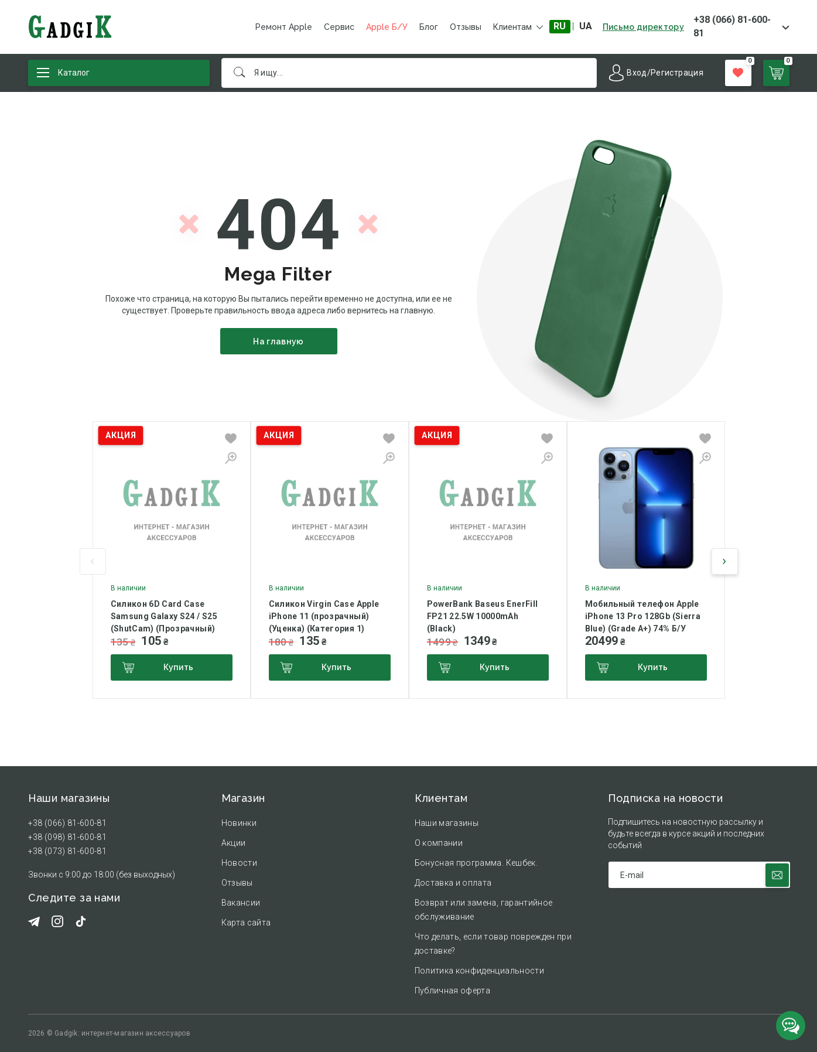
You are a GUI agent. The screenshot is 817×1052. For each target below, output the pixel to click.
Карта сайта (246, 922)
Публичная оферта (453, 990)
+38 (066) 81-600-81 (732, 26)
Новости (239, 862)
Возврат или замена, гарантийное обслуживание (484, 909)
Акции (233, 843)
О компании (439, 843)
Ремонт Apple (283, 27)
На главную (278, 341)
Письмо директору (644, 27)
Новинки (239, 823)
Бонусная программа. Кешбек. (476, 862)
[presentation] (93, 561)
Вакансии (241, 902)
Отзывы (465, 27)
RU (559, 26)
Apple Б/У (387, 27)
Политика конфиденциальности (479, 970)
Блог (428, 27)
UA (585, 26)
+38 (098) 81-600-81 (67, 837)
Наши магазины (447, 823)
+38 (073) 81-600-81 (67, 851)
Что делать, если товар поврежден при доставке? (493, 943)
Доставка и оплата (453, 882)
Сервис (339, 27)
